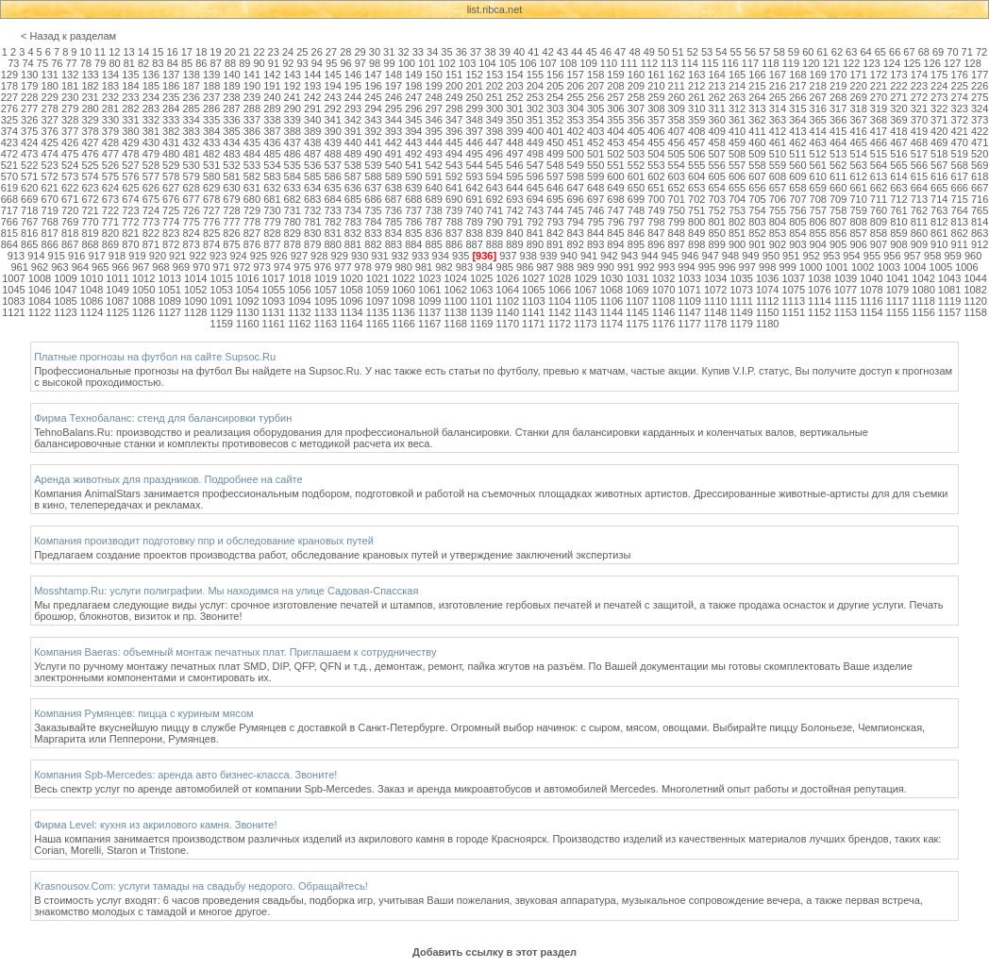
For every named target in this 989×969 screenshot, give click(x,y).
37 (475, 52)
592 (453, 176)
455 (655, 142)
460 (756, 142)
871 (150, 244)
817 (50, 233)
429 (130, 142)
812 (938, 221)
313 (756, 108)
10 (86, 52)
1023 (429, 278)
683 (312, 199)
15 (157, 52)
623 (89, 187)
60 (807, 52)
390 (332, 131)
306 (615, 108)
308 (655, 108)
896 (655, 244)
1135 (377, 312)
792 (535, 221)
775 (190, 221)
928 (318, 255)
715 (959, 199)
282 (130, 108)
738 (434, 210)
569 (979, 165)
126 (932, 63)
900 (737, 244)
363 (777, 119)
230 (69, 97)
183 (110, 86)
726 (190, 210)
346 (434, 119)
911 (959, 244)
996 (726, 267)
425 (50, 142)
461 (777, 142)
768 (50, 221)
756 (797, 210)
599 (595, 176)
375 (29, 131)
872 (170, 244)
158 (595, 74)
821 (130, 233)
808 (857, 221)
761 (898, 210)
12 (114, 52)
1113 (793, 301)
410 (737, 131)
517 (919, 153)
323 (959, 108)
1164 (351, 323)
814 (979, 221)
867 (69, 244)
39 (505, 52)
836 (434, 233)
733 (332, 210)
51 (677, 52)
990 (605, 267)
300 (494, 108)
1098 (403, 301)
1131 (273, 312)
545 (494, 165)
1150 (767, 312)
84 (172, 63)
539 (372, 165)
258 (636, 97)
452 (595, 142)
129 (9, 74)
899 (716, 244)
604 (696, 176)
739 (453, 210)
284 (170, 108)
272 (919, 97)
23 (273, 52)
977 (342, 267)
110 (608, 63)
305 (595, 108)
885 (434, 244)
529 (170, 165)
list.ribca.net (495, 9)
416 (857, 131)
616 (938, 176)
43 (562, 52)
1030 (611, 278)
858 (878, 233)
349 (494, 119)
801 (716, 221)
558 (756, 165)
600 (615, 176)
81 (129, 63)
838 (473, 233)
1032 (663, 278)
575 (110, 176)
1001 (836, 267)
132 (69, 74)
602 (655, 176)
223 (919, 86)
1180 (767, 323)
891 (554, 244)
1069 (637, 289)
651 (655, 187)
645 (535, 187)
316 (818, 108)
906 (857, 244)
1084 (39, 301)
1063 (481, 289)
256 (595, 97)
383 (190, 131)
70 (952, 52)
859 (898, 233)
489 (352, 153)
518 (938, 153)
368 (878, 119)
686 (372, 199)
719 (50, 210)
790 (494, 221)
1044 (975, 278)
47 (620, 52)
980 (402, 267)
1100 (455, 301)
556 (716, 165)
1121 (13, 312)
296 (413, 108)
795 (595, 221)
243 (332, 97)
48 (634, 52)
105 (507, 63)
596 (535, 176)
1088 (143, 301)
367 (857, 119)
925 (258, 255)
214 (737, 86)
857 (857, 233)
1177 (689, 323)
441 (372, 142)
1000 (810, 267)
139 (211, 74)
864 (9, 244)
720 (69, 210)
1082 (975, 289)
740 (473, 210)
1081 (949, 289)
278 (50, 108)
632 (271, 187)
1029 (585, 278)
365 (818, 119)
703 (716, 199)
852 (756, 233)
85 (187, 63)
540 (393, 165)
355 (615, 119)
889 (514, 244)
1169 (481, 323)
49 (649, 52)
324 (979, 108)
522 (29, 165)
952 (811, 255)
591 (434, 176)
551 (615, 165)
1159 (221, 323)
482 (211, 153)
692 (494, 199)
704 (737, 199)
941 (588, 255)
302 (535, 108)
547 (535, 165)
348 (473, 119)
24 (287, 52)
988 (565, 267)
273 (938, 97)
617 (959, 176)
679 (231, 199)
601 (636, 176)
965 (100, 267)
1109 (689, 301)
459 (737, 142)
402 (575, 131)
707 (797, 199)
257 (615, 97)
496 (494, 153)
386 (251, 131)
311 (716, 108)
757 (818, 210)
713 (919, 199)
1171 (533, 323)
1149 (740, 312)
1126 (143, 312)
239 (251, 97)
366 (838, 119)
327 (50, 119)
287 (231, 108)
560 (797, 165)
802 (737, 221)
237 (211, 97)
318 (857, 108)
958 (932, 255)
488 (332, 153)
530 (190, 165)
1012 (143, 278)
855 (818, 233)
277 (29, 108)
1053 (221, 289)
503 (636, 153)
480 (170, 153)
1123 (65, 312)
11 (100, 52)
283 (150, 108)
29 (359, 52)
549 (575, 165)
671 (69, 199)
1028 (559, 278)
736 (393, 210)
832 (352, 233)
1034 (715, 278)
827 (251, 233)
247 (413, 97)
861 (938, 233)
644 (514, 187)
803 (756, 221)
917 (96, 255)
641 (453, 187)
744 (554, 210)
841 (535, 233)
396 (453, 131)
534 (271, 165)
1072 (715, 289)
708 (818, 199)
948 (730, 255)
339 (292, 119)
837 (453, 233)
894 (615, 244)
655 (737, 187)
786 (413, 221)
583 (271, 176)
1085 (65, 301)
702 (696, 199)
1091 (221, 301)
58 (779, 52)
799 (676, 221)
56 (750, 52)
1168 (455, 323)
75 (42, 63)
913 (16, 255)
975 (301, 267)
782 (332, 221)
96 (345, 63)
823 (170, 233)
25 (302, 52)
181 (69, 86)
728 (231, 210)
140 (231, 74)
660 (838, 187)
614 (898, 176)
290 (292, 108)
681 (271, 199)
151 (453, 74)
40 (519, 52)
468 (919, 142)
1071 (689, 289)
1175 (637, 323)
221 (878, 86)
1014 (195, 278)
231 (89, 97)
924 (237, 255)
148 (393, 74)
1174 (611, 323)
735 (372, 210)
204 (535, 86)
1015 (221, 278)
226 (979, 86)
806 (818, 221)
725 (170, 210)
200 (453, 86)
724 (150, 210)
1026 (507, 278)
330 (110, 119)
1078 (871, 289)
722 (110, 210)
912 (979, 244)
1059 (377, 289)
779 (271, 221)
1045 (13, 289)
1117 (897, 301)
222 (898, 86)
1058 (351, 289)
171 (857, 74)
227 (9, 97)
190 (251, 86)
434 (231, 142)
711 (878, 199)
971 (221, 267)
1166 (403, 323)
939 (548, 255)
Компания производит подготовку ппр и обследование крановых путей (204, 540)
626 (150, 187)
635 (332, 187)
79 (100, 63)
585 (312, 176)
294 (372, 108)
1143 (585, 312)
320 (898, 108)
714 (938, 199)
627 (170, 187)
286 (211, 108)
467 (898, 142)
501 (595, 153)
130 (29, 74)
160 (636, 74)
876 (251, 244)
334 (190, 119)
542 (434, 165)
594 (494, 176)
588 (372, 176)
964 (80, 267)
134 (110, 74)
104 (486, 63)
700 (655, 199)
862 (959, 233)
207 (595, 86)
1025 (481, 278)
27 (331, 52)
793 (554, 221)
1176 (663, 323)
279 (69, 108)
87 (216, 63)
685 (352, 199)
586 (332, 176)
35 (446, 52)
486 (292, 153)
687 (393, 199)
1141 (533, 312)
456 (676, 142)
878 (292, 244)
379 (110, 131)
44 (576, 52)
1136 (403, 312)
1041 (897, 278)
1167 (429, 323)
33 (418, 52)
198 (413, 86)
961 (18, 267)
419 (919, 131)
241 (292, 97)
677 (190, 199)
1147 (689, 312)
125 (911, 63)
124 (891, 63)
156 (554, 74)
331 (130, 119)
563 (857, 165)
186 (170, 86)
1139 (481, 312)
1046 (39, 289)
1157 (949, 312)
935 (460, 255)
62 (837, 52)
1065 (533, 289)
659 (818, 187)
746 (595, 210)
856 (838, 233)
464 (838, 142)
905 (838, 244)
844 (595, 233)
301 (514, 108)
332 (150, 119)
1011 (117, 278)
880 (332, 244)
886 (453, 244)
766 (9, 221)
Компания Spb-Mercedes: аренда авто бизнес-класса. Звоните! (185, 774)
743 (535, 210)
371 (938, 119)
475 (69, 153)
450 (554, 142)
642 (473, 187)
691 (473, 199)
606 (737, 176)
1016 (247, 278)
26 (317, 52)
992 (645, 267)
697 (595, 199)
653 (696, 187)
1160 (247, 323)
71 (967, 52)
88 (230, 63)
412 (777, 131)
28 (345, 52)
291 (312, 108)
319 (878, 108)
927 (299, 255)
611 (838, 176)
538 (352, 165)
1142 (559, 312)
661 (857, 187)
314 (777, 108)
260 (676, 97)
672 (89, 199)
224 (938, 86)
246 (393, 97)
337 (251, 119)
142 (271, 74)
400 (535, 131)
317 (838, 108)
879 (312, 244)
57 (764, 52)
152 (473, 74)
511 (797, 153)
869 (110, 244)
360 (716, 119)
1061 (429, 289)
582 (251, 176)
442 (393, 142)
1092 (247, 301)
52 (692, 52)
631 (251, 187)
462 (797, 142)
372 (959, 119)
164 (716, 74)
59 (793, 52)
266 (797, 97)
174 (919, 74)
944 (649, 255)
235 (170, 97)
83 (157, 63)
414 (818, 131)
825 (211, 233)
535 (292, 165)
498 (535, 153)
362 (756, 119)
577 (150, 176)
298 (453, 108)
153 (494, 74)
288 (251, 108)
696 (575, 199)
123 (871, 63)
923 (218, 255)
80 (114, 63)
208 (615, 86)
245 (372, 97)
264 (756, 97)
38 (489, 52)
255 (575, 97)
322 (938, 108)
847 (655, 233)
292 (332, 108)
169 (818, 74)
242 (312, 97)
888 (494, 244)
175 (938, 74)
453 (615, 142)
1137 (429, 312)
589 (393, 176)
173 (898, 74)
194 (332, 86)
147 (372, 74)
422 (979, 131)
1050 (143, 289)
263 (737, 97)
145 (332, 74)
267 (818, 97)
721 (89, 210)
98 (374, 63)
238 (231, 97)
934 (440, 255)
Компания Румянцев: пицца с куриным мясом (143, 713)
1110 (715, 301)
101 (426, 63)
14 (143, 52)
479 (150, 153)
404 (615, 131)
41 (533, 52)
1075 (793, 289)
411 (756, 131)
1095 (325, 301)
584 (292, 176)
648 (595, 187)
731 (292, 210)
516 (898, 153)
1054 (247, 289)
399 (514, 131)
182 (89, 86)
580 (211, 176)
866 (50, 244)
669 (29, 199)
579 (190, 176)
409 (716, 131)
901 (756, 244)
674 (130, 199)
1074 (767, 289)
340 (312, 119)
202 (494, 86)
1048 (91, 289)
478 (130, 153)
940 (568, 255)
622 (69, 187)
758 (838, 210)
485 (271, 153)
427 (89, 142)
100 (406, 63)
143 (292, 74)
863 (979, 233)
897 (676, 244)
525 (89, 165)
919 (136, 255)
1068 (611, 289)
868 (89, 244)
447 (494, 142)
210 (655, 86)
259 (655, 97)
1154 (871, 312)
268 (838, 97)
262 (716, 97)
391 (352, 131)
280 (89, 108)
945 (670, 255)
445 (453, 142)
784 (372, 221)
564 (878, 165)
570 (9, 176)
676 (170, 199)
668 (9, 199)
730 (271, 210)
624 (110, 187)
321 (919, 108)
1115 (845, 301)
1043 (949, 278)
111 (628, 63)
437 (292, 142)
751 (696, 210)
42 (548, 52)
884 (413, 244)
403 (595, 131)
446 (473, 142)
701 (676, 199)
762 (919, 210)
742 (514, 210)
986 (524, 267)
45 (590, 52)
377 (69, 131)
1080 (923, 289)
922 (198, 255)
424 (29, 142)
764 (959, 210)
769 (69, 221)
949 (750, 255)
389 (312, 131)
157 (575, 74)
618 (979, 176)
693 (514, 199)
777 (231, 221)
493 (434, 153)
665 (938, 187)
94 (317, 63)
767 (29, 221)
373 (979, 119)
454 (636, 142)
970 (201, 267)
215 (756, 86)
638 (393, 187)
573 (69, 176)
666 (959, 187)
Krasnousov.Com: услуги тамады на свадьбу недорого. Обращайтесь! (201, 886)
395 (434, 131)
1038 (819, 278)
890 (535, 244)
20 (230, 52)
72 (981, 52)
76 (56, 63)
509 (756, 153)
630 (231, 187)
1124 (91, 312)
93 (302, 63)
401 (554, 131)
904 (818, 244)
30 (374, 52)
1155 (897, 312)
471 (979, 142)
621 (50, 187)
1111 (740, 301)
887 (473, 244)
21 (244, 52)
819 (89, 233)
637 (372, 187)
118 (770, 63)
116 (729, 63)
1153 (845, 312)
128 (972, 63)
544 (473, 165)
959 (952, 255)
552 (636, 165)
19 (215, 52)
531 (211, 165)
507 (716, 153)
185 (150, 86)
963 (59, 267)
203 (514, 86)
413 (797, 131)
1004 (914, 267)
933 (419, 255)
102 (446, 63)
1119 (949, 301)
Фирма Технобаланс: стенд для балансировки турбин (163, 418)
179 (29, 86)
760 (878, 210)
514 (857, 153)
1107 (637, 301)
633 (292, 187)
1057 (325, 289)
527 (130, 165)
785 (393, 221)
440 (352, 142)
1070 (663, 289)
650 (636, 187)
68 (924, 52)
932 (400, 255)
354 (595, 119)
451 (575, 142)
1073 (740, 289)
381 (150, 131)
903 (797, 244)
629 (211, 187)
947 (709, 255)
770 (89, 221)
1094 (299, 301)
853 (777, 233)
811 (919, 221)
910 (938, 244)
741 (494, 210)
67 (908, 52)
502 (615, 153)
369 (898, 119)
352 (554, 119)
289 (271, 108)
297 (434, 108)
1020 (351, 278)
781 (312, 221)
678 (211, 199)
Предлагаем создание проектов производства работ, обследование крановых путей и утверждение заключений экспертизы (332, 554)
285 (190, 108)
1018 (299, 278)
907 (878, 244)
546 (514, 165)
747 (615, 210)
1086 (91, 301)
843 (575, 233)
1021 (377, 278)
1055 (273, 289)
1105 (585, 301)
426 (69, 142)
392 (372, 131)
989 (585, 267)
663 (898, 187)
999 (787, 267)
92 (287, 63)
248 (434, 97)
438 (312, 142)
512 (818, 153)
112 (649, 63)
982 (443, 267)
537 (332, 165)
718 (29, 210)
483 (231, 153)
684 (332, 199)
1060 (403, 289)
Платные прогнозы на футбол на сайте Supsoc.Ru (155, 356)
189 (231, 86)
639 (413, 187)
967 (140, 267)
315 (797, 108)
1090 (195, 301)
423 (9, 142)
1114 (819, 301)
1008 (39, 278)
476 (89, 153)
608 (777, 176)
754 (756, 210)
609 (797, 176)
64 (865, 52)
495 (473, 153)
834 (393, 233)
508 (737, 153)
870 (130, 244)
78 (86, 63)
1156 (923, 312)
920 (157, 255)
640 (434, 187)
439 (332, 142)
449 (535, 142)
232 (110, 97)
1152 (819, 312)
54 (721, 52)
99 (388, 63)
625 (130, 187)
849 (696, 233)
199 (434, 86)
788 (453, 221)
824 (190, 233)
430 (150, 142)
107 (548, 63)
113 (669, 63)
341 (332, 119)
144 (312, 74)
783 (352, 221)
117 (750, 63)
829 (292, 233)
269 (857, 97)
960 (972, 255)
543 (453, 165)
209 (636, 86)
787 (434, 221)
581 (231, 176)
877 (271, 244)
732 (312, 210)
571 (29, 176)
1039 (845, 278)
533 (251, 165)
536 (312, 165)
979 (383, 267)
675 (150, 199)
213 (716, 86)
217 (797, 86)
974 (282, 267)
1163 (325, 323)
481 (190, 153)
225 (959, 86)
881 (352, 244)
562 (838, 165)
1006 (966, 267)
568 (959, 165)
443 (413, 142)
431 (170, 142)
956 (891, 255)
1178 (715, 323)
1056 (299, 289)
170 (838, 74)
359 (696, 119)
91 (273, 63)
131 (50, 74)
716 (979, 199)
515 (878, 153)
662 (878, 187)
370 (919, 119)
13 (128, 52)
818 (69, 233)
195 (352, 86)
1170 (507, 323)
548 (554, 165)
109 (587, 63)
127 (952, 63)
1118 (923, 301)
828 (271, 233)
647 (575, 187)
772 (130, 221)
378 (89, 131)
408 (696, 131)
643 (494, 187)
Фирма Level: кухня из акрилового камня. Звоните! (155, 824)
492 (413, 153)
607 (756, 176)
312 (737, 108)
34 (432, 52)
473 (29, 153)
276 (9, 108)
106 (527, 63)
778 (251, 221)
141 (251, 74)
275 (979, 97)
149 (413, 74)
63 (851, 52)
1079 (897, 289)
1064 (507, 289)
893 (595, 244)
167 (777, 74)
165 (737, 74)
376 (50, 131)
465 (857, 142)
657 (777, 187)
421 (959, 131)
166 (756, 74)
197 (393, 86)
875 (231, 244)
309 (676, 108)
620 (29, 187)
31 (388, 52)
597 (554, 176)
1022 (403, 278)
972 (241, 267)
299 (473, 108)
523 (50, 165)
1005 (941, 267)
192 (292, 86)
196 (372, 86)
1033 (689, 278)
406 (655, 131)
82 (143, 63)
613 (878, 176)
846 (636, 233)
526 (110, 165)
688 (413, 199)
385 (231, 131)
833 (372, 233)
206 (575, 86)
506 (696, 153)
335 (211, 119)
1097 (377, 301)
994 (686, 267)
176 (959, 74)
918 (117, 255)
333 (170, 119)
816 (29, 233)
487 (312, 153)
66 (894, 52)
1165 (377, 323)
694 (535, 199)
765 (979, 210)
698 (615, 199)
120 (810, 63)
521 (9, 165)
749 (655, 210)
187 (190, 86)
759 (857, 210)
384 (211, 131)
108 (568, 63)
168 (797, 74)
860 (919, 233)
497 (514, 153)
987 (544, 267)
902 (777, 244)
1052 (195, 289)
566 (919, 165)
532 (231, 165)
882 (372, 244)
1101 (481, 301)
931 (379, 255)
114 (689, 63)
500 (575, 153)
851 (737, 233)
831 (332, 233)
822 (150, 233)
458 (716, 142)
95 (331, 63)
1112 (767, 301)
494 (453, 153)
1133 (325, 312)
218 (818, 86)
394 (413, 131)
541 (413, 165)
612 (857, 176)
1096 (351, 301)
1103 (533, 301)
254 (554, 97)
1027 (533, 278)
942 (608, 255)
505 (676, 153)
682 (292, 199)
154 (514, 74)
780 (292, 221)
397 (473, 131)
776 (211, 221)
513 (838, 153)
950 (771, 255)
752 (716, 210)
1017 (273, 278)
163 (696, 74)
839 (494, 233)
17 (187, 52)
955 (871, 255)
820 (110, 233)
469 (938, 142)
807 (838, 221)
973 (261, 267)
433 (211, 142)
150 (434, 74)
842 (554, 233)
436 (271, 142)
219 (838, 86)
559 (777, 165)
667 (979, 187)
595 (514, 176)
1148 (715, 312)
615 (919, 176)
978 (363, 267)
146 (352, 74)
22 (258, 52)
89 (244, 63)
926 (278, 255)
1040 (871, 278)
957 (912, 255)
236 (190, 97)
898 (696, 244)
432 (190, 142)
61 (822, 52)
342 (352, 119)
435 (251, 142)
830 (312, 233)
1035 (740, 278)
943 (629, 255)
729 (251, 210)
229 (50, 97)
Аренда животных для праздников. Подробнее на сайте (168, 479)
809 (878, 221)
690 (453, 199)
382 (170, 131)
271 (898, 97)
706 (777, 199)
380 (130, 131)
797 (636, 221)
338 (271, 119)
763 (938, 210)
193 (312, 86)
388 (292, 131)
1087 (117, 301)
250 (473, 97)
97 (360, 63)
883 (393, 244)
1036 (767, 278)
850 (716, 233)
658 (797, 187)
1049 (117, 289)
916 (76, 255)
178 (9, 86)
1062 (455, 289)
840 (514, 233)
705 (756, 199)
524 (69, 165)
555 (696, 165)
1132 (299, 312)
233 (130, 97)
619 (9, 187)
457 (696, 142)
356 (636, 119)
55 (736, 52)
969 (181, 267)
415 (838, 131)
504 (655, 153)
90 (259, 63)
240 (271, 97)
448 (514, 142)
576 (130, 176)
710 (857, 199)
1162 (299, 323)
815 (9, 233)
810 (898, 221)
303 (554, 108)
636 (352, 187)
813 (959, 221)
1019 (325, 278)
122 (851, 63)
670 (50, 199)
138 (190, 74)
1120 (975, 301)
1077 (845, 289)
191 (271, 86)
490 (372, 153)
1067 (585, 289)
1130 (247, 312)
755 (777, 210)
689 (434, 199)
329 (89, 119)
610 (818, 176)
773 (150, 221)
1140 (507, 312)
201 (473, 86)
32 (403, 52)
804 (777, 221)
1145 (637, 312)
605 (716, 176)
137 (170, 74)
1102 (507, 301)
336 (231, 119)
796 (615, 221)
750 (676, 210)
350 (514, 119)
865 (29, 244)
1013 (169, 278)
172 (878, 74)
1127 (169, 312)
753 (737, 210)
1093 (273, 301)
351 (535, 119)
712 (898, 199)
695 (554, 199)
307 (636, 108)
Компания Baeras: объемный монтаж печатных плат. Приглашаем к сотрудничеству (235, 652)
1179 (740, 323)
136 (150, 74)
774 (170, 221)
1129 (221, 312)
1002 (862, 267)
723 (130, 210)
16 (171, 52)
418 (898, 131)
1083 (13, 301)
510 (777, 153)
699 (636, 199)
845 (615, 233)
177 (979, 74)
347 (453, 119)
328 (69, 119)
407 (676, 131)
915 (56, 255)
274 (959, 97)
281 (110, 108)
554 (676, 165)
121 (830, 63)
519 (959, 153)
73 (13, 63)
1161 (273, 323)
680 (251, 199)
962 (39, 267)
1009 (65, 278)
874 (211, 244)
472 (9, 153)
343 (372, 119)
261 (696, 97)
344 (393, 119)
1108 (663, 301)
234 (150, 97)
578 (170, 176)
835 (413, 233)
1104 (559, 301)
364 (797, 119)
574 (89, 176)
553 (655, 165)
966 (120, 267)
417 (878, 131)
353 (575, 119)
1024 (455, 278)
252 (514, 97)
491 (393, 153)
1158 (975, 312)
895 (636, 244)
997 (747, 267)
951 (790, 255)
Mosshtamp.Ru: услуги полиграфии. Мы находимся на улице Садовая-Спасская (226, 590)
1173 (585, 323)
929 (338, 255)
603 (676, 176)
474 (50, 153)
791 (514, 221)
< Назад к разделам (68, 36)
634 (312, 187)
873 (190, 244)
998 (767, 267)
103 (467, 63)
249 (453, 97)
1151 (793, 312)
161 (655, 74)
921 (177, 255)
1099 (429, 301)
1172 (559, 323)
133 (89, 74)
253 (535, 97)
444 (434, 142)
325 (9, 119)
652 (676, 187)
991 (625, 267)
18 (201, 52)
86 (201, 63)
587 (352, 176)
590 (413, 176)
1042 (923, 278)
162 (676, 74)
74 (28, 63)
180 (50, 86)
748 (636, 210)
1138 (455, 312)
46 (606, 52)
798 (655, 221)
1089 (169, 301)
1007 (13, 278)
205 (554, 86)
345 (413, 119)
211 (676, 86)
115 (709, 63)
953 (831, 255)
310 (696, 108)
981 (423, 267)
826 (231, 233)
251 (494, 97)
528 (150, 165)
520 (979, 153)
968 (160, 267)
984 (484, 267)
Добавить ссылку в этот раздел (494, 952)
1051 (169, 289)
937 (507, 255)
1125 (117, 312)
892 (575, 244)
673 (110, 199)
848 (676, 233)
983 (464, 267)
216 (777, 86)
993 (666, 267)
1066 (559, 289)
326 (29, 119)
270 (878, 97)
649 (615, 187)
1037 (793, 278)
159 (615, 74)
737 (413, 210)
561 (818, 165)
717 (9, 210)
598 (575, 176)
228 (29, 97)
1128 (195, 312)
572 (50, 176)
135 (130, 74)
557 (737, 165)
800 (696, 221)
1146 (663, 312)
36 (461, 52)
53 (706, 52)
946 (689, 255)
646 (554, 187)
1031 (637, 278)
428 (110, 142)
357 (655, 119)
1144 (611, 312)
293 (352, 108)
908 (898, 244)
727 (211, 210)
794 (575, 221)
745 (575, 210)
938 (528, 255)
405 (636, 131)
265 (777, 97)
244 (352, 97)
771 (110, 221)
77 (70, 63)
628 (190, 187)
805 (797, 221)
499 (554, 153)
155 (535, 74)
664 (919, 187)
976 (322, 267)
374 (9, 131)
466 (878, 142)
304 (575, 108)
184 (130, 86)
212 (696, 86)
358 (676, 119)
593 (473, 176)
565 (898, 165)
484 (251, 153)
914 (35, 255)
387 (271, 131)
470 (959, 142)
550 (595, 165)
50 (663, 52)
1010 (91, 278)
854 (797, 233)
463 (818, 142)
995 (706, 267)
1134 (351, 312)
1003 (888, 267)
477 (110, 153)
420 (938, 131)
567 (938, 165)
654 (716, 187)
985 (504, 267)
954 (851, 255)
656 (756, 187)
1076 (819, 289)
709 (838, 199)
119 (790, 63)
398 (494, 131)
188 (211, 86)
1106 (611, 301)
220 (857, 86)
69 (938, 52)
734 (352, 210)
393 (393, 131)
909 (919, 244)
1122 (39, 312)
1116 (871, 301)
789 (473, 221)
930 (359, 255)
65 (880, 52)
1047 (65, 289)
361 (737, 119)
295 (393, 108)
